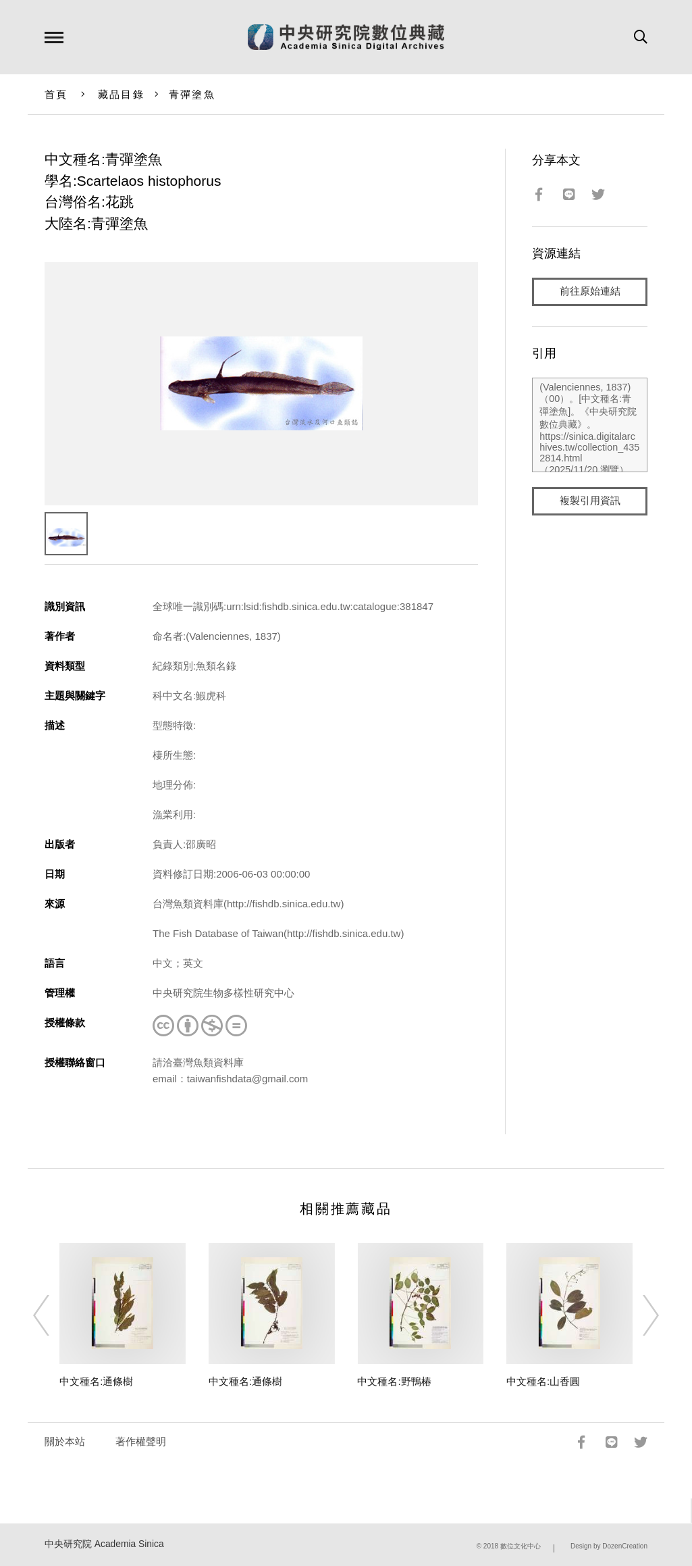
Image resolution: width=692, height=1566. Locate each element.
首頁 (56, 94)
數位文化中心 (520, 1546)
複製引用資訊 (590, 501)
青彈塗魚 (192, 94)
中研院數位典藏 (346, 37)
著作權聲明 (140, 1441)
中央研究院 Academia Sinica (104, 1544)
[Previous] (53, 1315)
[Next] (638, 1315)
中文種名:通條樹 (96, 1381)
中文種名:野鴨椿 (394, 1381)
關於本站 (65, 1441)
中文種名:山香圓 (543, 1381)
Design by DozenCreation (608, 1546)
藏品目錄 (121, 94)
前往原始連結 (590, 291)
